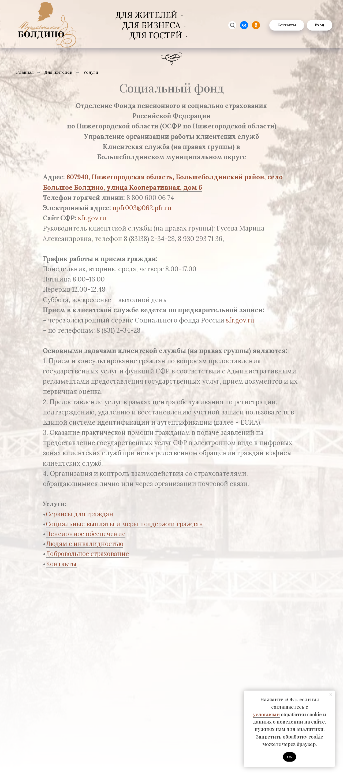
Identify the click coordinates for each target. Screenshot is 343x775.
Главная (25, 72)
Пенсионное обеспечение (85, 533)
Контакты (61, 563)
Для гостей (156, 35)
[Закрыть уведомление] (331, 694)
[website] (244, 25)
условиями (266, 714)
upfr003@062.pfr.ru (142, 208)
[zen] (232, 25)
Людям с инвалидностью (84, 543)
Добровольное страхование (87, 553)
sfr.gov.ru (92, 218)
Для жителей (147, 15)
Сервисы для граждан (79, 513)
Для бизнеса (152, 25)
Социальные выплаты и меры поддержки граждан (124, 523)
